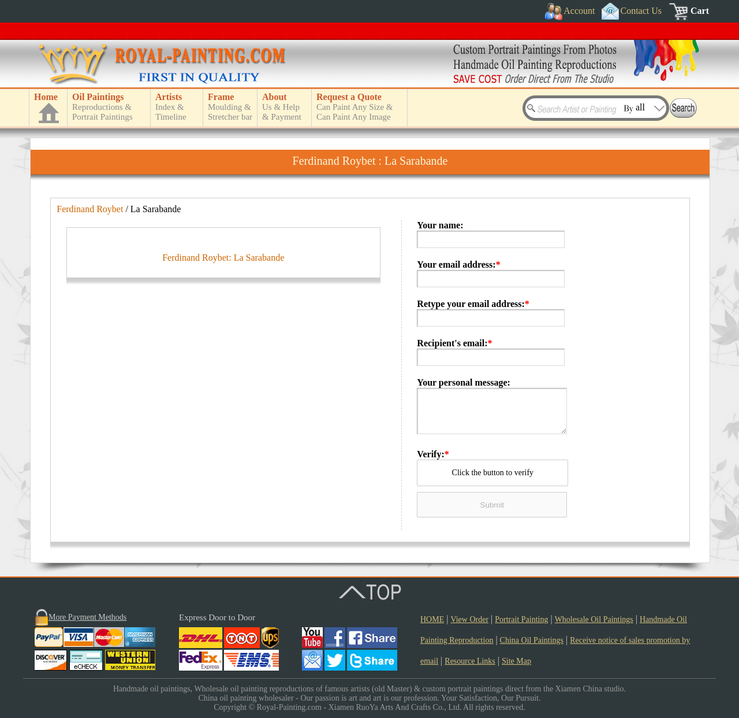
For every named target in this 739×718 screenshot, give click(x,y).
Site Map (516, 661)
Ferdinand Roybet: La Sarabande (223, 487)
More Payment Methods (87, 617)
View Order (469, 619)
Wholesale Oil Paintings (594, 619)
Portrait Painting (521, 619)
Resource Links (470, 661)
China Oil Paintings (531, 640)
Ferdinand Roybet (90, 209)
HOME (432, 619)
